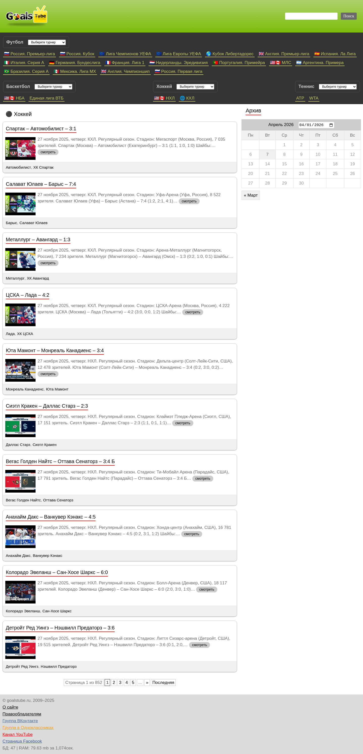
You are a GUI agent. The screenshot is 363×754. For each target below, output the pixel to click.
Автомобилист (18, 167)
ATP (300, 98)
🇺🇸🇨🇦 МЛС (280, 62)
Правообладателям (22, 714)
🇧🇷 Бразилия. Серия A (26, 71)
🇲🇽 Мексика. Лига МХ (75, 71)
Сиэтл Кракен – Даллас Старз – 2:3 (47, 406)
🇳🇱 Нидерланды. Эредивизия (178, 62)
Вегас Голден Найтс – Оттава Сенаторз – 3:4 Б (60, 461)
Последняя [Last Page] (163, 682)
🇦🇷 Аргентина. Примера (320, 62)
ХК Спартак (43, 167)
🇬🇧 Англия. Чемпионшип (125, 71)
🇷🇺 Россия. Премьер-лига (29, 53)
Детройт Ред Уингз (22, 666)
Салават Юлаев (33, 223)
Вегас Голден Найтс (23, 500)
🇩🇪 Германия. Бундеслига (74, 62)
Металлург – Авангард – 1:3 (38, 239)
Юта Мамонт (57, 389)
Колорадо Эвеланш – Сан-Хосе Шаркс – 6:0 (57, 572)
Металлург (15, 278)
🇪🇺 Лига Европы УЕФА (178, 53)
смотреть (48, 152)
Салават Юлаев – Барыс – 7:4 (41, 184)
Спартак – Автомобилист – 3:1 (41, 128)
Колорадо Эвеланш (23, 611)
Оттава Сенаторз (58, 500)
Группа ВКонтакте (20, 720)
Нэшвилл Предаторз (59, 666)
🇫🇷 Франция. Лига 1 (124, 62)
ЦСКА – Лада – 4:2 (27, 295)
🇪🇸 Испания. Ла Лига (335, 53)
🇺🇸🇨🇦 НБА (14, 98)
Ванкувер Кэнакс (47, 555)
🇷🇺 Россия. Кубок (77, 53)
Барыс (11, 223)
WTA (314, 98)
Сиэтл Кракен (44, 444)
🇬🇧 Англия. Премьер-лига (284, 53)
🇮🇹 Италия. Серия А (24, 62)
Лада (10, 333)
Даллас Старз (18, 444)
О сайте (10, 707)
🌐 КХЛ (187, 98)
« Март (251, 195)
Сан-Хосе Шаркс (56, 611)
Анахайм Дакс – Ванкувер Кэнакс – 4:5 (51, 517)
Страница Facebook (22, 741)
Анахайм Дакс (18, 555)
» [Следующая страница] (147, 682)
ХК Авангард (38, 278)
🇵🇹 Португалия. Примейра (239, 62)
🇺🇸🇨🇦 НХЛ (164, 98)
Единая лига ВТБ (46, 98)
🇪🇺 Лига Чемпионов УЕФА (125, 53)
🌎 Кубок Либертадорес (229, 53)
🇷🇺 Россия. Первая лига (178, 71)
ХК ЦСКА (25, 333)
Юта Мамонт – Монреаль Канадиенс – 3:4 (55, 350)
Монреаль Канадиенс (25, 389)
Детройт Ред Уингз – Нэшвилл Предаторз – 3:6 (60, 627)
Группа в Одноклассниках (28, 727)
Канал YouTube (18, 734)
